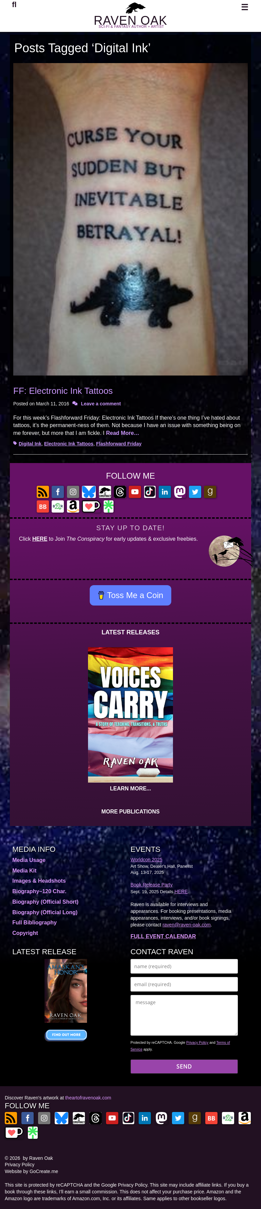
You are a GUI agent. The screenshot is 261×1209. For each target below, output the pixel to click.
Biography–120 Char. (39, 891)
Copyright (25, 933)
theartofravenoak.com (88, 1097)
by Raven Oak (38, 1158)
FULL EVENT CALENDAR (163, 936)
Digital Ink (30, 443)
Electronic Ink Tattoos (68, 443)
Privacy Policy (197, 1042)
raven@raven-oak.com (186, 924)
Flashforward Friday (119, 443)
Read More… (122, 433)
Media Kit (24, 871)
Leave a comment (101, 403)
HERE (39, 539)
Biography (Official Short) (45, 902)
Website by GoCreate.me (31, 1171)
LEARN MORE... (130, 788)
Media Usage (29, 860)
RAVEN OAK (130, 20)
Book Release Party (151, 884)
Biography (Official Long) (44, 912)
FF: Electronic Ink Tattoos (63, 391)
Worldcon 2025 (146, 859)
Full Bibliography (34, 922)
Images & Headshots (39, 881)
